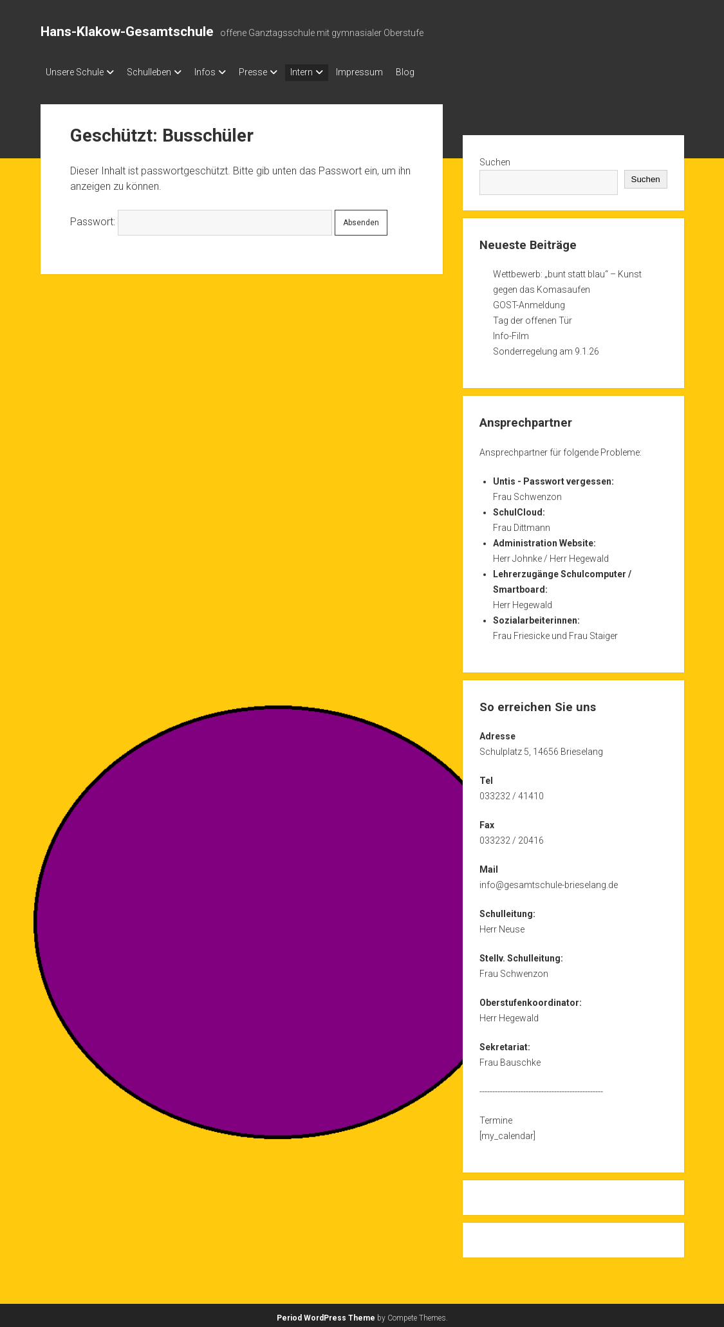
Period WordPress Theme (326, 1314)
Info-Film (511, 332)
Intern (327, 72)
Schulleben (155, 72)
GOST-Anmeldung (529, 301)
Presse (272, 72)
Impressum (391, 72)
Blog (443, 72)
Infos (217, 72)
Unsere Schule (75, 72)
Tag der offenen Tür (532, 316)
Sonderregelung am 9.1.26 (546, 347)
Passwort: (201, 218)
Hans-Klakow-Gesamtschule (127, 31)
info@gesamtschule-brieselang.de (548, 881)
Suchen (494, 158)
